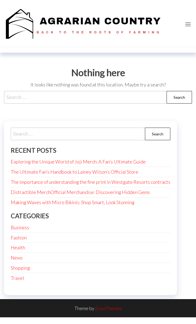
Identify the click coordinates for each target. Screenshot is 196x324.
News (17, 258)
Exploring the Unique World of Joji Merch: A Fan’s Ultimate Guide (78, 162)
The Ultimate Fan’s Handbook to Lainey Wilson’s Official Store (74, 172)
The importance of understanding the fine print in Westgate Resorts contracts (90, 182)
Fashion (19, 238)
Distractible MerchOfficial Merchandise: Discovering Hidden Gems (80, 192)
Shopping (20, 268)
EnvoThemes (108, 308)
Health (18, 247)
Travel (17, 278)
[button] (188, 24)
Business (20, 227)
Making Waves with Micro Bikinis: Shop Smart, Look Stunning (72, 202)
